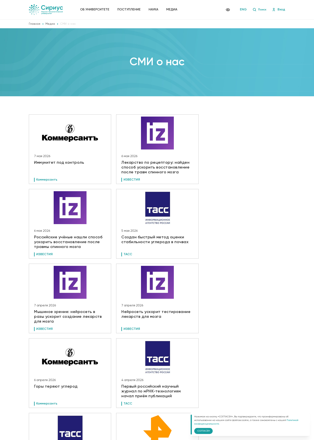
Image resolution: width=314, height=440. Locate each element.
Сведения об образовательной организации (110, 404)
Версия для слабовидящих (103, 416)
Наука (154, 9)
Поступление (129, 9)
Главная (34, 23)
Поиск (259, 9)
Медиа (172, 9)
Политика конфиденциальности (102, 409)
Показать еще (157, 374)
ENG (242, 9)
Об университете (95, 9)
